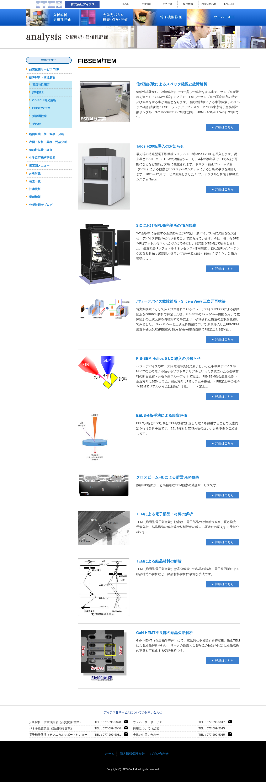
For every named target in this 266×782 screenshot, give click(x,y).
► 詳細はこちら (222, 127)
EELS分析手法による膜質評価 (161, 415)
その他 (36, 123)
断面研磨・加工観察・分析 (46, 134)
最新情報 (35, 197)
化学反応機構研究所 (42, 157)
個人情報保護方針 (132, 753)
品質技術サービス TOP (44, 69)
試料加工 (38, 92)
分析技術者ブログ (40, 204)
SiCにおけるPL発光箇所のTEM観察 (166, 225)
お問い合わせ (208, 3)
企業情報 (146, 3)
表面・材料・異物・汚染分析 (48, 142)
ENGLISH (229, 3)
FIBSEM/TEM (41, 108)
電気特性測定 (41, 84)
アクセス (167, 3)
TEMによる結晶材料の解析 (158, 561)
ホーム (110, 753)
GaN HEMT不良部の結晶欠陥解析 (164, 633)
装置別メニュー (39, 165)
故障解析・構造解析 (42, 77)
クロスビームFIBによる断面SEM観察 (167, 477)
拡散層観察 (39, 116)
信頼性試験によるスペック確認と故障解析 (171, 84)
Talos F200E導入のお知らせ (160, 146)
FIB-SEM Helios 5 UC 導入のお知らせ (168, 358)
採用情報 (188, 3)
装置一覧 (35, 181)
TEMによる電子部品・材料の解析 (164, 514)
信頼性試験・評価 (40, 150)
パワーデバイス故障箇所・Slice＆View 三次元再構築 (180, 301)
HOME (125, 3)
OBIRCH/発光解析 (44, 100)
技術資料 (35, 189)
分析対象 (35, 173)
